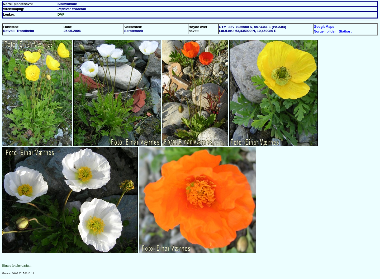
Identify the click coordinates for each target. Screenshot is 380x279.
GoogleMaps (324, 27)
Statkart (345, 31)
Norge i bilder (325, 31)
